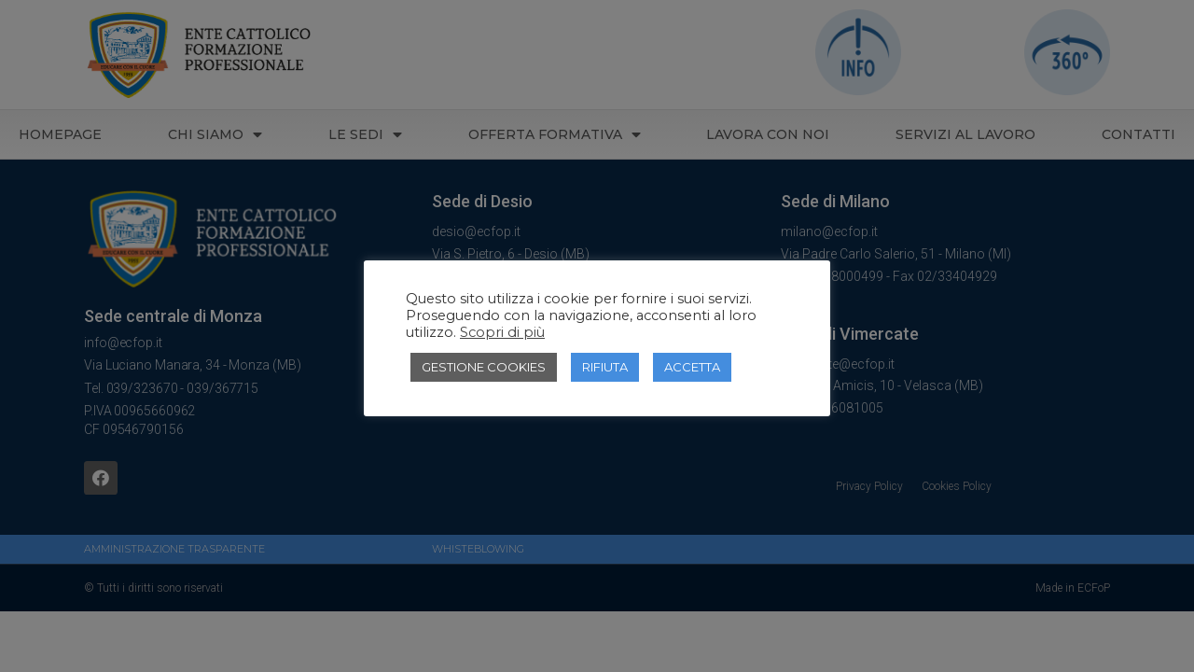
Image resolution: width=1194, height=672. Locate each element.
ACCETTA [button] (692, 366)
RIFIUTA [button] (605, 366)
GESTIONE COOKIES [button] (484, 366)
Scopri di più (502, 332)
